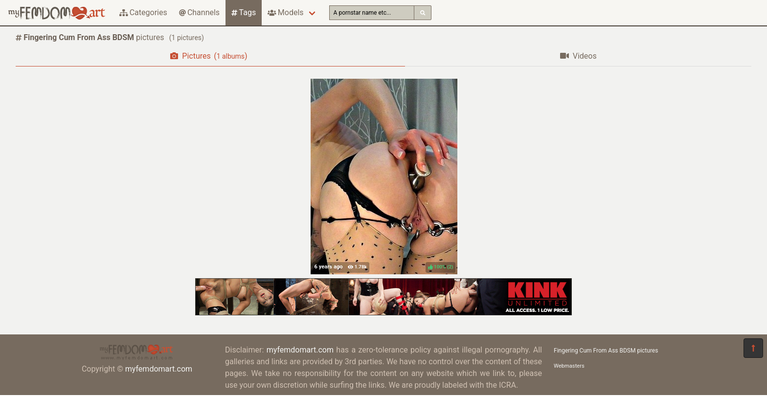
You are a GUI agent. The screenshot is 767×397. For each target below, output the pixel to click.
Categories (143, 12)
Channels (199, 12)
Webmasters (569, 366)
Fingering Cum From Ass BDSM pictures (606, 350)
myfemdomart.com (158, 369)
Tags (243, 12)
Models (285, 12)
